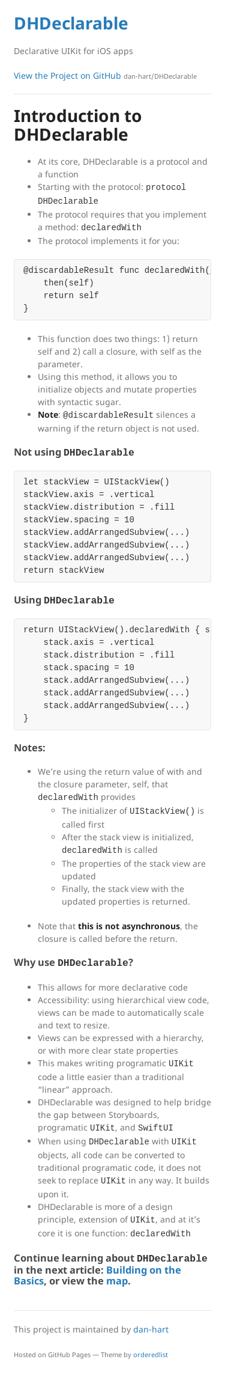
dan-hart (151, 1329)
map (117, 1280)
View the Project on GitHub (105, 75)
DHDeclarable (71, 22)
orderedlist (150, 1354)
